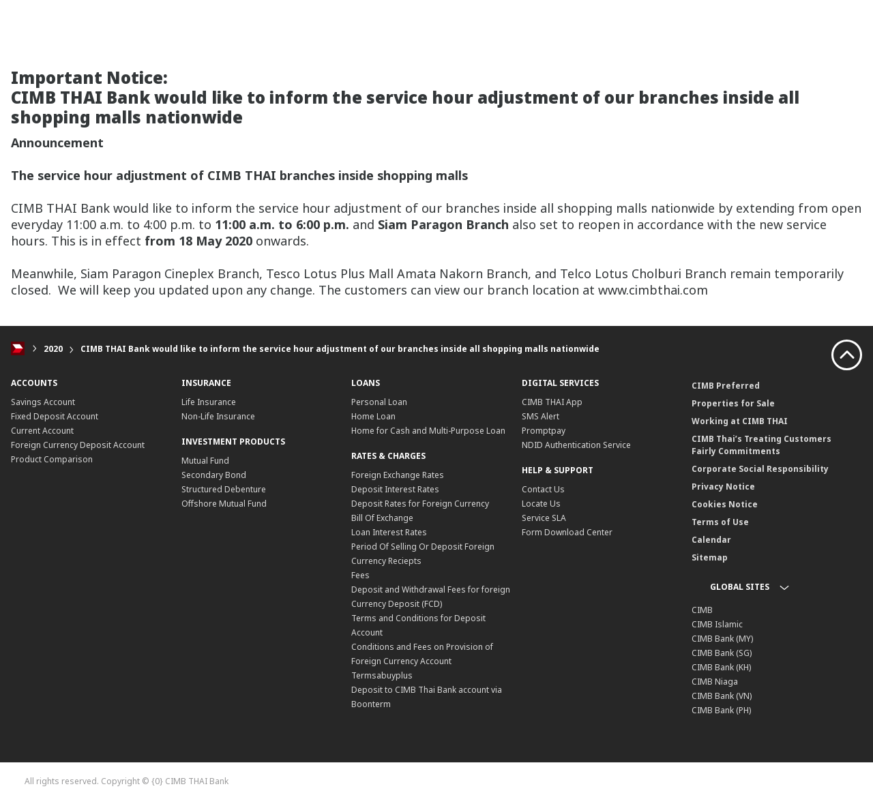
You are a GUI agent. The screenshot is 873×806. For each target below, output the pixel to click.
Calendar (711, 540)
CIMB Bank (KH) (721, 667)
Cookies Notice (725, 504)
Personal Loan (379, 402)
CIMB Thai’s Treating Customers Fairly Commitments (761, 445)
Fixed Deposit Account (54, 416)
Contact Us (543, 489)
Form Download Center (567, 532)
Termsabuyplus (382, 675)
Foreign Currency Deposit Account (78, 445)
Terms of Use (720, 522)
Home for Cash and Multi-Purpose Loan (428, 430)
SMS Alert (540, 416)
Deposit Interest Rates (395, 489)
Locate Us (541, 503)
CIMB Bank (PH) (721, 710)
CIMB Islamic (717, 624)
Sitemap (710, 557)
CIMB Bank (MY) (722, 638)
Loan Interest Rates (389, 532)
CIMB (702, 610)
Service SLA (544, 518)
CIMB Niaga (715, 681)
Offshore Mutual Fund (224, 503)
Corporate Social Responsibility (760, 469)
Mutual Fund (205, 460)
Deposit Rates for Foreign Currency (420, 503)
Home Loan (373, 416)
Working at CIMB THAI (740, 421)
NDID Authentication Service (576, 445)
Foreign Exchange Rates (397, 475)
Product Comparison (52, 459)
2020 (53, 349)
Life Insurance (208, 402)
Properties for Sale (733, 403)
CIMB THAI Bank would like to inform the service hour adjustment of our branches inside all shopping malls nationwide (340, 349)
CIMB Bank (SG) (722, 653)
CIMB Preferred (726, 385)
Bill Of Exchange (382, 518)
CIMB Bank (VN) (722, 696)
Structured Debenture (223, 489)
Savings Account (43, 402)
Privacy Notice (723, 486)
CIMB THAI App (552, 402)
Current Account (42, 430)
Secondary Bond (213, 475)
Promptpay (543, 430)
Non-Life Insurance (218, 416)
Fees (360, 575)
